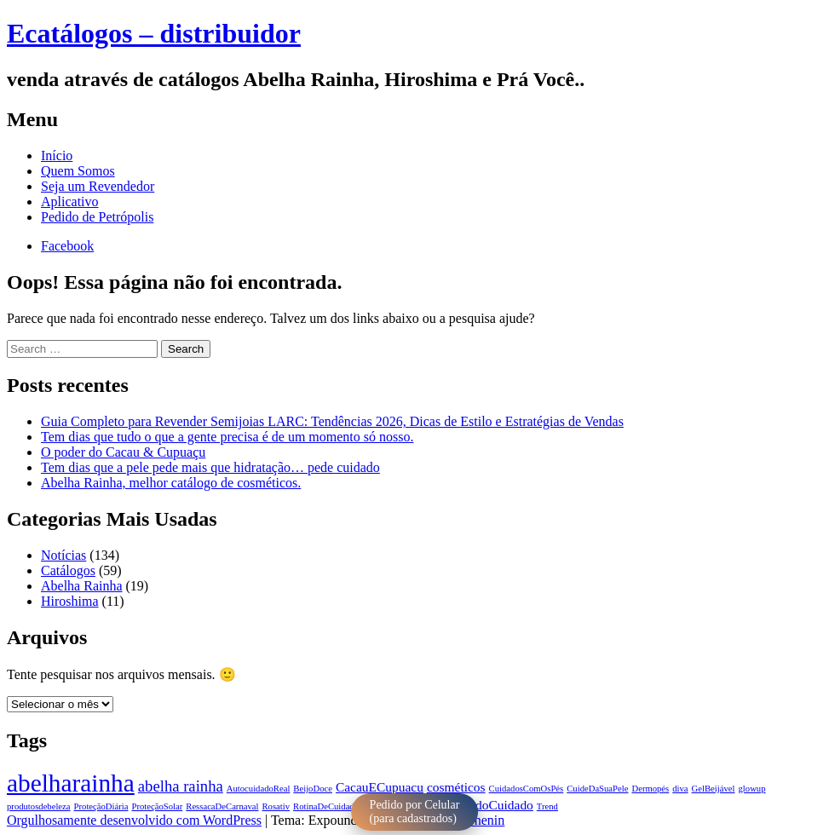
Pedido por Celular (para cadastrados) (415, 811)
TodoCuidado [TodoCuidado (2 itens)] (497, 805)
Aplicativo (70, 201)
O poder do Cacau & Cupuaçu (123, 452)
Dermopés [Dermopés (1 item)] (650, 788)
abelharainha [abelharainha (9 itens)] (71, 783)
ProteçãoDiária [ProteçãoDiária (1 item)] (101, 806)
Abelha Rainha (82, 586)
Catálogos (68, 570)
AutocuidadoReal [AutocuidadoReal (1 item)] (259, 788)
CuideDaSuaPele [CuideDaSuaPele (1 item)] (597, 788)
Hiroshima (70, 601)
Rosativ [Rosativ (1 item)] (276, 806)
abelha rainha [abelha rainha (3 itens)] (180, 786)
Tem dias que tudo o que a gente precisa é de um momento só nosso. (227, 436)
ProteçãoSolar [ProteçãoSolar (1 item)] (157, 806)
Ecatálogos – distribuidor (154, 33)
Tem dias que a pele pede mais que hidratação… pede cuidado (210, 467)
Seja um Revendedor (97, 186)
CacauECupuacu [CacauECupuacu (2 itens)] (379, 787)
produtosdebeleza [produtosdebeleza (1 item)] (39, 806)
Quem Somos (78, 171)
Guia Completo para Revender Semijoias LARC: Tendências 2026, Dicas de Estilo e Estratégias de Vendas (332, 421)
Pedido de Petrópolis (97, 217)
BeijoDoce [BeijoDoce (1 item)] (312, 788)
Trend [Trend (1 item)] (547, 806)
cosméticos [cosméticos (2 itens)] (456, 787)
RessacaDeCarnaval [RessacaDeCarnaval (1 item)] (222, 806)
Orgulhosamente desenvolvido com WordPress (134, 820)
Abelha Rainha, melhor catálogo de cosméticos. (171, 482)
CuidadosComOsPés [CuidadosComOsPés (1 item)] (526, 788)
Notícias (63, 555)
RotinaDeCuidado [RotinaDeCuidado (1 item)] (326, 806)
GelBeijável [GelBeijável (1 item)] (713, 788)
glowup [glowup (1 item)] (752, 788)
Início (56, 155)
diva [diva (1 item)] (680, 788)
